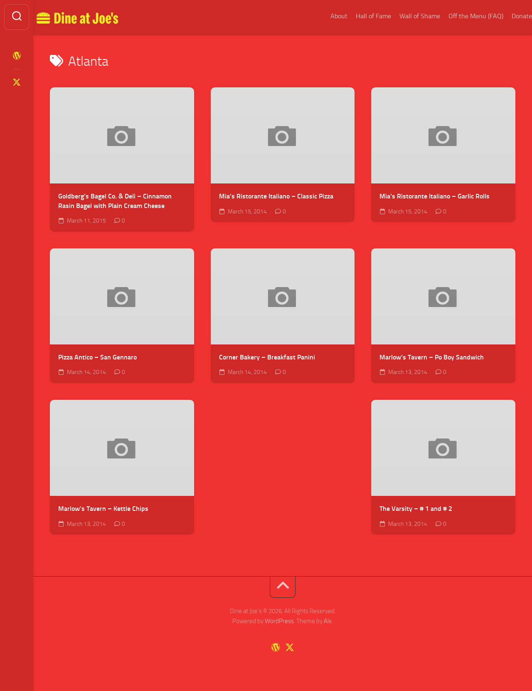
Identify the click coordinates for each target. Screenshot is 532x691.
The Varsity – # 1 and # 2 (415, 509)
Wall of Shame (403, 16)
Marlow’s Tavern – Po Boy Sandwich (431, 357)
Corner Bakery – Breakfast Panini (267, 357)
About (322, 16)
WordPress (279, 621)
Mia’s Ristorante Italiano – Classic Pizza (276, 196)
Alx (328, 621)
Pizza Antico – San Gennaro (97, 357)
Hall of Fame (356, 16)
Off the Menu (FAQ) (459, 16)
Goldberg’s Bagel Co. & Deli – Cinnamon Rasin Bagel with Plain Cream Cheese (115, 201)
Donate (505, 16)
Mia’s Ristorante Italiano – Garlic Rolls (434, 196)
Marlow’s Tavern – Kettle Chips (103, 509)
